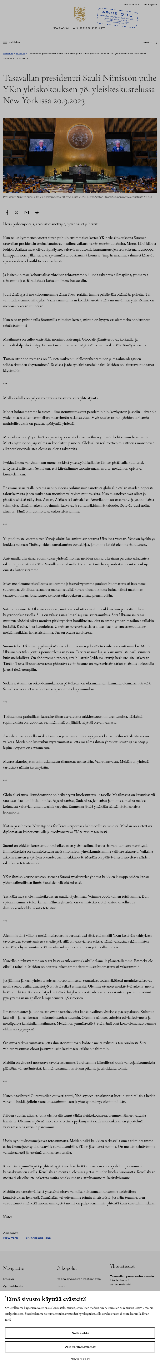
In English (150, 4)
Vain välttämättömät (80, 1347)
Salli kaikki (80, 1333)
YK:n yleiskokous (38, 1238)
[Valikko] (12, 42)
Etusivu (8, 53)
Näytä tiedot (80, 1358)
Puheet (20, 53)
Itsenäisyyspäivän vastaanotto (78, 1279)
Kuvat (60, 1286)
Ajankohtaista (13, 1286)
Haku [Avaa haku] (147, 42)
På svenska (131, 4)
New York (10, 1238)
